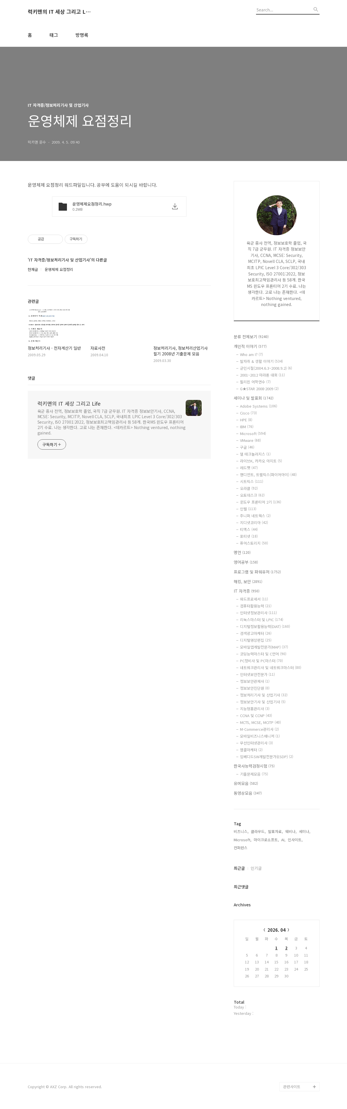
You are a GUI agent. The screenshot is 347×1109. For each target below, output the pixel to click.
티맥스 (249, 529)
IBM (246, 426)
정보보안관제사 (254, 681)
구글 (247, 447)
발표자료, (275, 831)
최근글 (239, 868)
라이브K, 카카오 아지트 (261, 461)
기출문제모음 (254, 774)
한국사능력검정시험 (254, 766)
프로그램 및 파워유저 (257, 572)
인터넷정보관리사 (258, 612)
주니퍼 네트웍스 (255, 515)
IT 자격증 (246, 591)
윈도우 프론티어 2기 (260, 502)
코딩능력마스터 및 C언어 (263, 654)
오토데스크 (252, 495)
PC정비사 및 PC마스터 (261, 660)
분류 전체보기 (251, 336)
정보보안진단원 (254, 688)
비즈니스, (241, 831)
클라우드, (258, 831)
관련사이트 (291, 1086)
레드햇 (249, 467)
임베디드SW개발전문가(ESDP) (266, 756)
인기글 (256, 868)
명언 (242, 552)
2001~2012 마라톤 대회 (262, 375)
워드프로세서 (254, 599)
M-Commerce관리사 (259, 729)
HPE (246, 419)
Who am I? (251, 354)
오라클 (249, 488)
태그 (53, 34)
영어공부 (246, 562)
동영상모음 (248, 793)
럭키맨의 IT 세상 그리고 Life (59, 12)
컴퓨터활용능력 (255, 606)
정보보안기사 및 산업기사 (262, 702)
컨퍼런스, (241, 847)
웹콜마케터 (251, 749)
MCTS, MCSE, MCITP (260, 722)
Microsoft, (242, 839)
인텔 (248, 509)
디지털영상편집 (255, 640)
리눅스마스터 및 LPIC (261, 619)
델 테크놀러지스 (255, 454)
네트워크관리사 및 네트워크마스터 (270, 667)
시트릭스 (251, 481)
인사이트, (295, 839)
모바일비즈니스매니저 (260, 736)
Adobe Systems (258, 406)
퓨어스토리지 (254, 543)
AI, (283, 839)
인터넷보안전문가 (257, 674)
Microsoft (253, 433)
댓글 (31, 378)
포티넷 (249, 536)
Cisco (248, 413)
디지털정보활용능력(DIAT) (265, 626)
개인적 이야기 (250, 346)
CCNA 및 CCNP (256, 715)
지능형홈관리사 (254, 708)
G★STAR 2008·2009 (259, 388)
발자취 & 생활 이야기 (261, 361)
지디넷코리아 (254, 522)
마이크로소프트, (266, 839)
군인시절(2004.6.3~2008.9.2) (266, 368)
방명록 (82, 34)
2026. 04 (276, 930)
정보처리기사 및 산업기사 (263, 695)
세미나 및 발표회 (253, 398)
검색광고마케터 (255, 633)
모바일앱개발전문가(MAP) (264, 647)
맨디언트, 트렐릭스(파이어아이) (268, 474)
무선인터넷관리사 (256, 743)
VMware (250, 440)
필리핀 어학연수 (255, 382)
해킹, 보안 (248, 581)
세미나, (304, 831)
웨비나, (291, 831)
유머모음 (246, 783)
